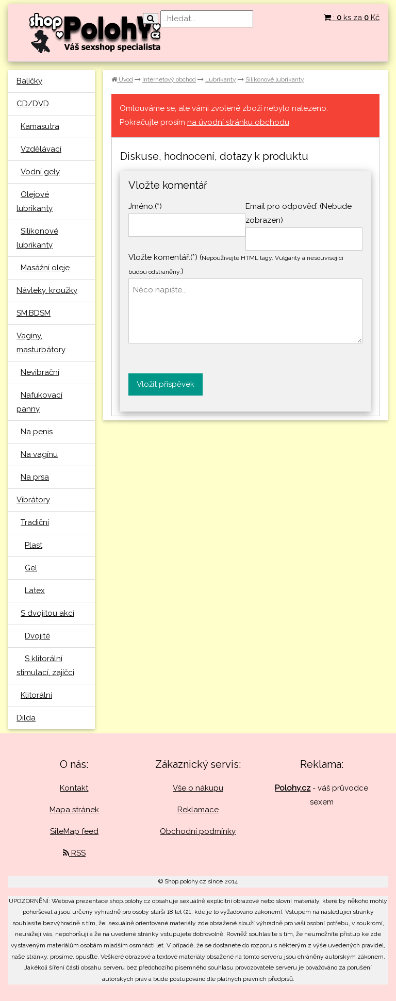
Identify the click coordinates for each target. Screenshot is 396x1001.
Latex (35, 590)
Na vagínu (39, 454)
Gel (31, 567)
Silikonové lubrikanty (274, 79)
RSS (74, 853)
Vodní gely (40, 171)
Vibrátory (33, 499)
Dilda (26, 718)
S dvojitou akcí (47, 613)
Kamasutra (40, 126)
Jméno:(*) (145, 206)
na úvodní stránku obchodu (238, 122)
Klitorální (36, 695)
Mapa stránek (74, 809)
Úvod (122, 79)
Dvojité (37, 636)
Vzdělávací (41, 149)
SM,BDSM (33, 313)
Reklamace (198, 809)
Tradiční (35, 522)
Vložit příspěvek (165, 384)
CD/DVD (32, 103)
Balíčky (29, 81)
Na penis (37, 431)
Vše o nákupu (198, 788)
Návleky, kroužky (46, 290)
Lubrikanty (220, 79)
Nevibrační (40, 372)
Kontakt (74, 788)
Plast (33, 545)
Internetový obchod (169, 79)
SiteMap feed (74, 831)
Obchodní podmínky (198, 831)
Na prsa (35, 477)
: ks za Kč (352, 17)
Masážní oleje (45, 267)
